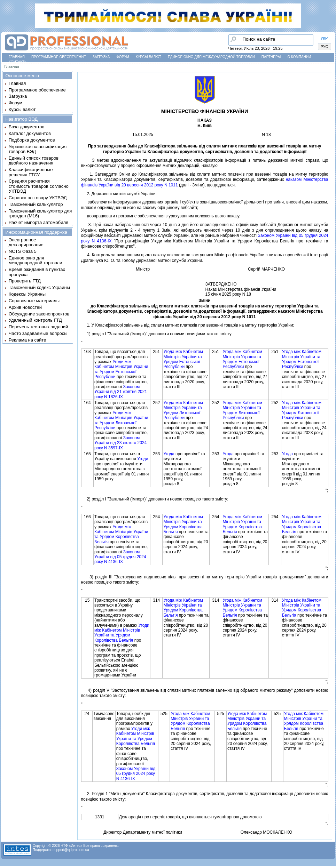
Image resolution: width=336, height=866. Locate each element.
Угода (168, 453)
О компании (299, 57)
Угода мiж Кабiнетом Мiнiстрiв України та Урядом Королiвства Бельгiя (183, 524)
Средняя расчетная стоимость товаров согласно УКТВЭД (39, 186)
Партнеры (271, 57)
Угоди (142, 458)
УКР (324, 38)
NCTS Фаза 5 (23, 251)
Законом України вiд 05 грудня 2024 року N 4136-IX (120, 557)
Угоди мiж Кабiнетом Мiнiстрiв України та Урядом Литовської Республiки (121, 420)
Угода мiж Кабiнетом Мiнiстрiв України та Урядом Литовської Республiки (183, 410)
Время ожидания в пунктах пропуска (37, 272)
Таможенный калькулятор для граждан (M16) (40, 213)
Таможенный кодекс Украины (39, 287)
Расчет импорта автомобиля (38, 222)
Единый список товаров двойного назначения (33, 160)
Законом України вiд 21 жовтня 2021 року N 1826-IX (120, 391)
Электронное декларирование (26, 242)
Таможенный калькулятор (36, 204)
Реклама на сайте (27, 340)
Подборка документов (32, 140)
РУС (324, 47)
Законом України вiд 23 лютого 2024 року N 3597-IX (120, 442)
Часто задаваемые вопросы (38, 333)
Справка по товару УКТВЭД (38, 197)
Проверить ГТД (25, 280)
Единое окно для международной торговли (211, 57)
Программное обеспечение (58, 57)
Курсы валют (148, 57)
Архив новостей (25, 307)
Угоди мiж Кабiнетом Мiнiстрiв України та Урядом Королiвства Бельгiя (121, 534)
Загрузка (101, 57)
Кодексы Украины (27, 294)
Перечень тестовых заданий (38, 326)
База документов (27, 126)
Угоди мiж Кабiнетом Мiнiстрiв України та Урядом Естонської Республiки (121, 369)
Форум (122, 57)
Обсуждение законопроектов (39, 313)
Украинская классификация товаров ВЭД (38, 149)
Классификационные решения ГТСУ (31, 172)
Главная (17, 57)
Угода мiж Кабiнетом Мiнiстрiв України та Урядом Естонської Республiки (183, 359)
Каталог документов (30, 133)
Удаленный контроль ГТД (35, 320)
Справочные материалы (34, 300)
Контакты (18, 62)
